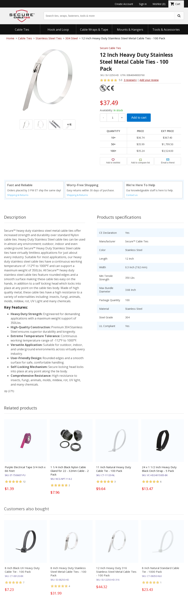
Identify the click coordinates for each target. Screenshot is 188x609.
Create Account (124, 4)
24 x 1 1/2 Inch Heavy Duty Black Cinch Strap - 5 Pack (159, 469)
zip (5, 391)
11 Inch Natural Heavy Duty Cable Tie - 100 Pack (113, 469)
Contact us (132, 195)
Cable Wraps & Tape (94, 30)
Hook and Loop (58, 30)
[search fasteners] (179, 15)
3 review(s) (130, 80)
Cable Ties (22, 30)
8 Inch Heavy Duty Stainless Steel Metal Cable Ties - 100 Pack (68, 574)
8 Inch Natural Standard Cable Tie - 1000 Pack (160, 573)
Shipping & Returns (17, 195)
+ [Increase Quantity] (122, 117)
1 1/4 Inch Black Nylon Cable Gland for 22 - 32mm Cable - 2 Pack (69, 470)
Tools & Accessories (166, 30)
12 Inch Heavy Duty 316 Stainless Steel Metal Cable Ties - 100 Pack (116, 574)
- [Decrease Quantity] (103, 117)
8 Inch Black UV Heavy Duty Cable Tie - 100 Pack (22, 573)
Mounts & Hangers (130, 30)
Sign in (143, 4)
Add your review (149, 80)
